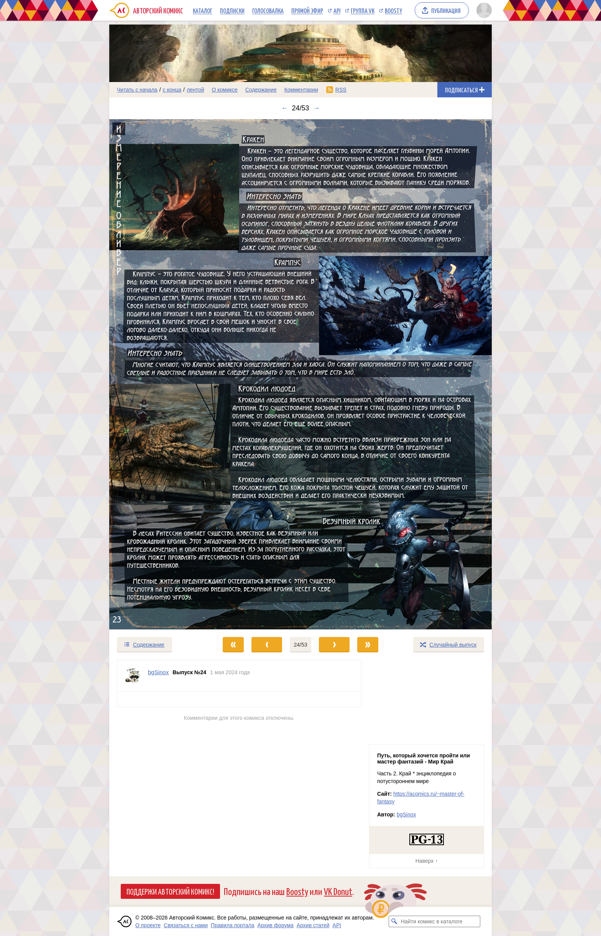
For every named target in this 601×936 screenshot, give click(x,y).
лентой (195, 90)
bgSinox (406, 814)
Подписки (232, 10)
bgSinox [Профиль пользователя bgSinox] (158, 672)
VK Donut (338, 891)
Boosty (393, 10)
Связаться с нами (186, 925)
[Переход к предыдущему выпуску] (157, 374)
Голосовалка (268, 10)
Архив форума (276, 925)
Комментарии (301, 90)
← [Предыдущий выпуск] (284, 108)
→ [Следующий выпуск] (316, 108)
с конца (172, 90)
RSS (340, 90)
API (336, 10)
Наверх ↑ (426, 861)
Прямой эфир (307, 10)
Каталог (202, 10)
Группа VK (362, 10)
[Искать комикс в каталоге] (394, 921)
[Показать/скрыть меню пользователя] (483, 10)
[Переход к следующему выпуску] (300, 374)
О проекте (148, 925)
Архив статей (313, 925)
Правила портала (233, 925)
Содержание (261, 90)
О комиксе (224, 90)
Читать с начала (137, 90)
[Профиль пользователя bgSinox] (132, 675)
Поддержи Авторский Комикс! (170, 891)
